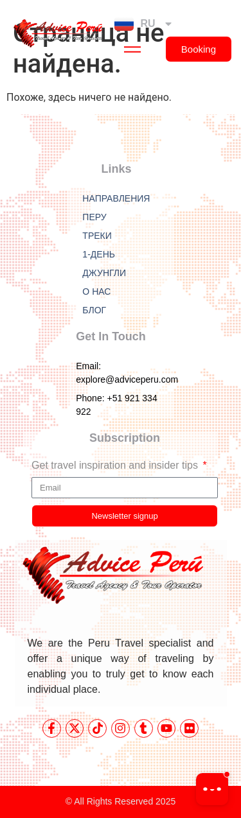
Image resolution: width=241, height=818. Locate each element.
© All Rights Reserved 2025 (120, 801)
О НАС (96, 291)
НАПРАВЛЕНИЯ (116, 198)
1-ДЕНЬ (98, 254)
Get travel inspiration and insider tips (116, 465)
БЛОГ (94, 310)
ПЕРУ (94, 217)
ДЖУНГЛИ (104, 273)
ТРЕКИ (96, 236)
